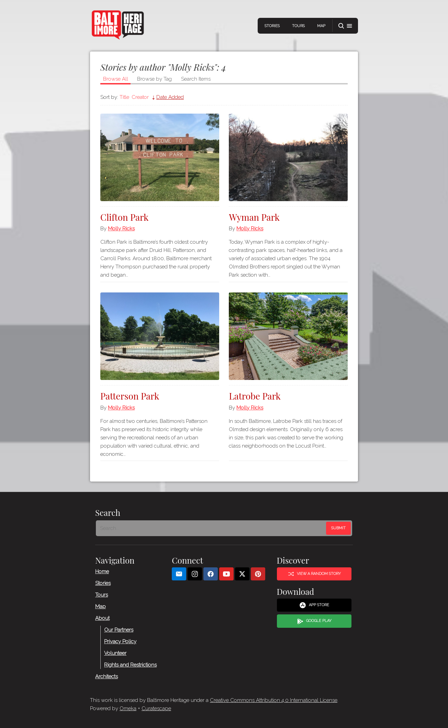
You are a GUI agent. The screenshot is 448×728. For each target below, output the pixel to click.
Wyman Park (254, 217)
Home (102, 571)
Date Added (170, 97)
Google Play (314, 621)
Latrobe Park (254, 396)
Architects (106, 676)
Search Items (196, 79)
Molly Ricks (121, 229)
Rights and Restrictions (130, 665)
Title (124, 97)
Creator (140, 97)
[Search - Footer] (211, 528)
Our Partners (118, 630)
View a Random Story (314, 573)
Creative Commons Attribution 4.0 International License (273, 700)
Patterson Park (129, 396)
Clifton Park (124, 217)
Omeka (128, 708)
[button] (345, 26)
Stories (272, 26)
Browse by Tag (154, 79)
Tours (298, 26)
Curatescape (156, 708)
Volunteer (115, 653)
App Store (314, 605)
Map (321, 26)
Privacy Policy (120, 641)
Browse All (115, 79)
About (102, 618)
